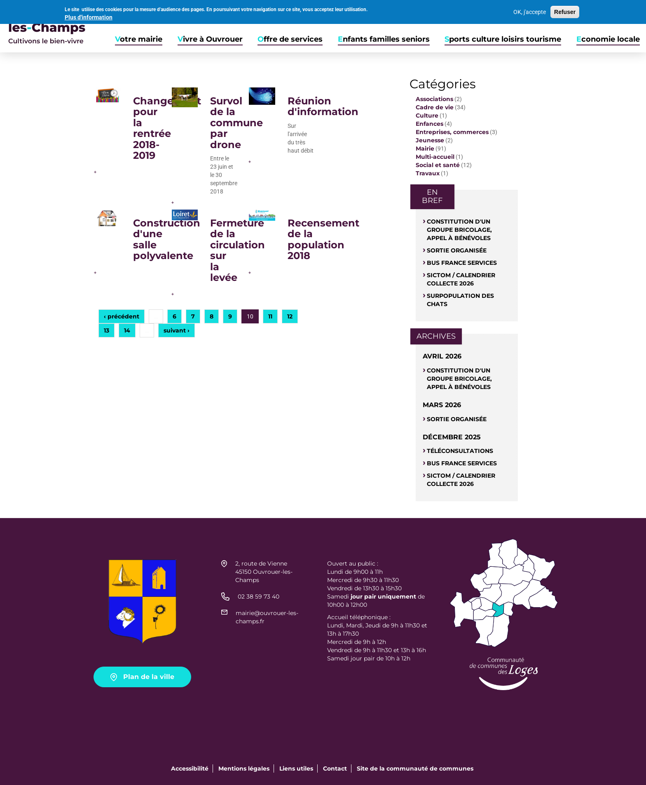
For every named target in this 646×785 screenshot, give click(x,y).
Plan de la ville (148, 677)
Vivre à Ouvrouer (210, 39)
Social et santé (438, 165)
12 (290, 316)
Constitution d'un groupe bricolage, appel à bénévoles (459, 230)
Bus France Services (462, 262)
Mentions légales (243, 768)
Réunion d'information (323, 106)
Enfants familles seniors (384, 39)
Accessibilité (189, 768)
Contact (335, 768)
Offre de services (290, 39)
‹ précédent (121, 316)
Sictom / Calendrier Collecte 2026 (461, 279)
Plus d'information (88, 16)
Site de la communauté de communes (415, 768)
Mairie (425, 148)
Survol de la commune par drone (236, 123)
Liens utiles (296, 768)
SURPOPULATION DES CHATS (460, 300)
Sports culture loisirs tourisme (503, 39)
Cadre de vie (435, 107)
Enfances (429, 123)
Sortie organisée (457, 250)
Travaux (428, 173)
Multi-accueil (435, 156)
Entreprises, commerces (452, 132)
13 (106, 330)
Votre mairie (138, 39)
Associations (434, 99)
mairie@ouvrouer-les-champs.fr (267, 617)
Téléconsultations (460, 451)
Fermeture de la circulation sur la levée (237, 250)
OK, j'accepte (529, 11)
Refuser (565, 11)
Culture (427, 115)
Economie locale (608, 39)
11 (270, 316)
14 (127, 330)
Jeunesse (430, 140)
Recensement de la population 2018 (323, 239)
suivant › (177, 330)
